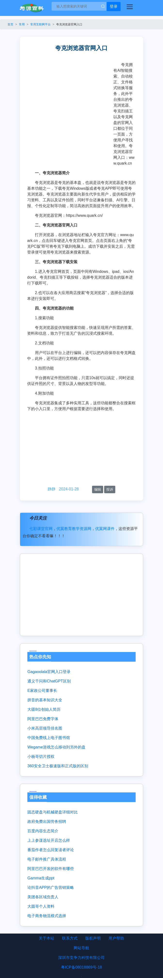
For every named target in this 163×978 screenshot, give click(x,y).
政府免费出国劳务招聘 (46, 821)
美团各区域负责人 (42, 897)
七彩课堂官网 (41, 529)
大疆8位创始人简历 (44, 709)
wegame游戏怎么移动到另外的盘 (56, 747)
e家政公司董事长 (42, 690)
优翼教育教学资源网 (73, 529)
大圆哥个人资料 (40, 906)
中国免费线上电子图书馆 (48, 738)
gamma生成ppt (40, 878)
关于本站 (46, 938)
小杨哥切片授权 (40, 756)
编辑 (97, 489)
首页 (10, 24)
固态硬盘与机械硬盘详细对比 (52, 812)
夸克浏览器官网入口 (69, 24)
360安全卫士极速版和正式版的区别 (57, 766)
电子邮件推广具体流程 (46, 859)
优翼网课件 (105, 529)
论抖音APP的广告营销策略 (50, 887)
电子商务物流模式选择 (46, 916)
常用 (22, 24)
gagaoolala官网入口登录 (48, 672)
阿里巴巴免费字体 (42, 719)
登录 (113, 6)
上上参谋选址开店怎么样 (48, 840)
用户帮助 (116, 938)
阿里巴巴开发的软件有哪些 (50, 869)
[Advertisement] (70, 98)
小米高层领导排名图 (44, 728)
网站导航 (81, 948)
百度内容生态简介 (42, 831)
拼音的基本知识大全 (44, 700)
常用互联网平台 (40, 24)
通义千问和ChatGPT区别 (49, 681)
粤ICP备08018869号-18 (81, 967)
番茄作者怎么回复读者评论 (50, 850)
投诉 (109, 489)
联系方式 (70, 938)
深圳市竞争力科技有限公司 (81, 958)
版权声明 (93, 938)
